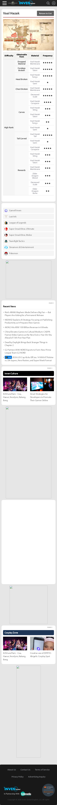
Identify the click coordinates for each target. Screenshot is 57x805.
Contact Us (25, 769)
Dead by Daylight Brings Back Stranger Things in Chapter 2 (26, 344)
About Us (11, 769)
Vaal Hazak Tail (35, 135)
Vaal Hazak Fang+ (35, 75)
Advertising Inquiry (36, 776)
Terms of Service (42, 769)
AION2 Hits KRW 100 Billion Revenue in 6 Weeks (26, 327)
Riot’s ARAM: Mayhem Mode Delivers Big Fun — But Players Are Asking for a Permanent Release (28, 314)
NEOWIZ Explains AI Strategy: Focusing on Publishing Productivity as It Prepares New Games (28, 321)
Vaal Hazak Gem (35, 82)
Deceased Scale (35, 95)
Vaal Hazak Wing (35, 108)
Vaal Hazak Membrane (35, 62)
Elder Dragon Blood (35, 175)
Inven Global (27, 3)
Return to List (45, 13)
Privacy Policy (18, 776)
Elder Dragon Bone (35, 191)
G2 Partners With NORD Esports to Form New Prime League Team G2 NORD (28, 351)
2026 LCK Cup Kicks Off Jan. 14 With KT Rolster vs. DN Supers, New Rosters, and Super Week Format (29, 359)
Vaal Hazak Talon (35, 69)
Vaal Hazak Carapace (35, 102)
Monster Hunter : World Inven (18, 3)
